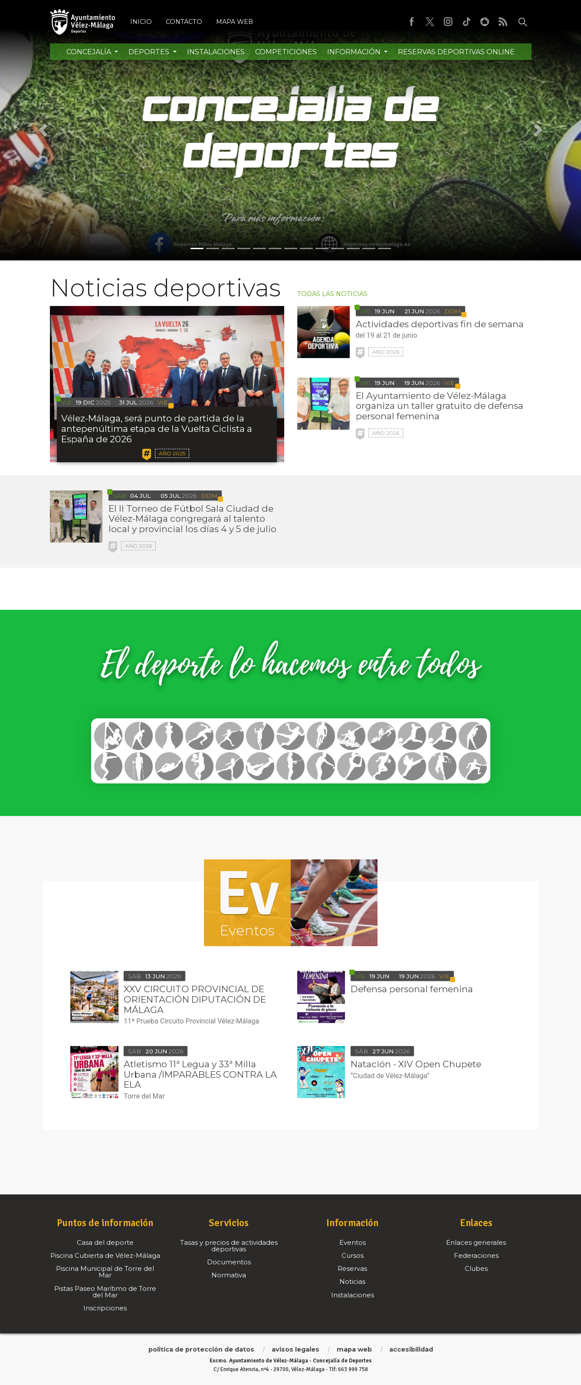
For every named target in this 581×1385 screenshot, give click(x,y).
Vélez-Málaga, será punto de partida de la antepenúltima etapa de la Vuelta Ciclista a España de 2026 (156, 428)
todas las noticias (332, 294)
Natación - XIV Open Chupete (416, 1064)
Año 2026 (385, 352)
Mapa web (234, 22)
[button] (43, 130)
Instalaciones (216, 52)
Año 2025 (172, 453)
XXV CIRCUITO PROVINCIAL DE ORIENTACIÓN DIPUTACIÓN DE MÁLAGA (195, 999)
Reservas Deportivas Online (456, 52)
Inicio (141, 22)
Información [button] (354, 52)
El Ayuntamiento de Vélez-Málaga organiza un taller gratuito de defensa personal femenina (439, 406)
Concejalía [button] (89, 52)
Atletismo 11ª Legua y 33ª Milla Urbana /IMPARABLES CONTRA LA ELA (200, 1074)
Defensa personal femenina (412, 989)
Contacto (184, 22)
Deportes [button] (149, 52)
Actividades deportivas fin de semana (440, 324)
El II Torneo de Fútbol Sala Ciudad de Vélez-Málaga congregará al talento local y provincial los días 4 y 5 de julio (192, 519)
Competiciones (286, 52)
